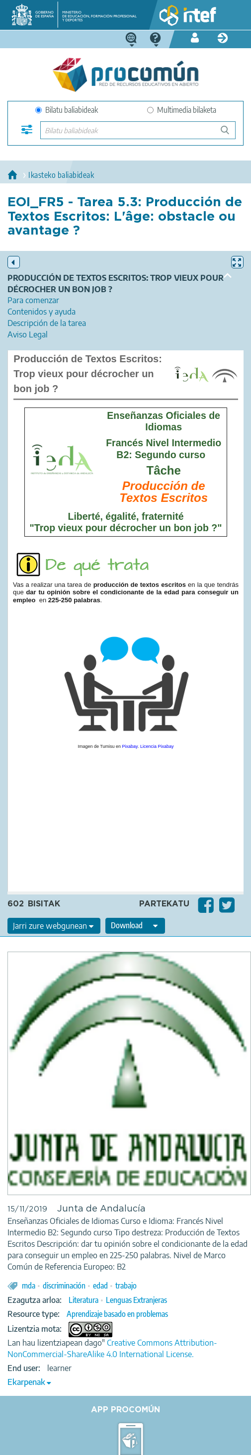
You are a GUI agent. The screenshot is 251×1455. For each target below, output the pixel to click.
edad (100, 1286)
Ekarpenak (26, 1382)
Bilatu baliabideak (66, 110)
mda (28, 1286)
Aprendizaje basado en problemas (117, 1314)
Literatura (83, 1300)
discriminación (64, 1286)
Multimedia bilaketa (181, 110)
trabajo (126, 1286)
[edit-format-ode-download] (135, 926)
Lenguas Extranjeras (136, 1300)
